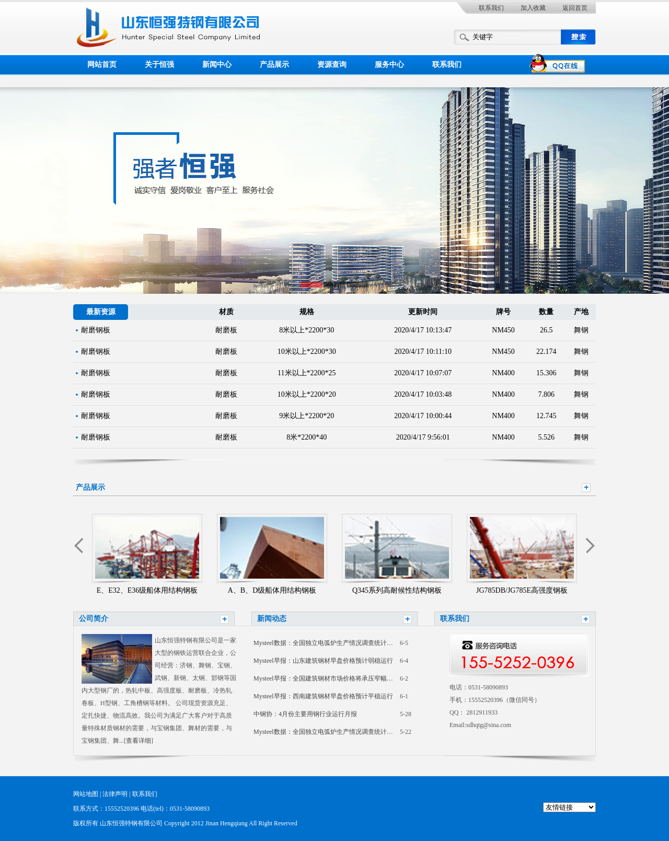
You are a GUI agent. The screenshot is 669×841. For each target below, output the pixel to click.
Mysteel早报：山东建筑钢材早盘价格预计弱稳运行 (323, 660)
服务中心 (389, 64)
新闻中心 (217, 64)
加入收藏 (533, 7)
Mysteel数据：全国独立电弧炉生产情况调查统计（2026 (329, 643)
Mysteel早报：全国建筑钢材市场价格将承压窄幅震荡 (326, 678)
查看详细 (138, 740)
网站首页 (102, 64)
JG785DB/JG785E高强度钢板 (522, 590)
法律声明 (115, 794)
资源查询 (332, 64)
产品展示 (274, 64)
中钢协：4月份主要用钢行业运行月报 (305, 714)
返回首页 (574, 7)
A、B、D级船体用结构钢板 (272, 590)
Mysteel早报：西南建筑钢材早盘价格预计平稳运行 (323, 696)
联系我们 (491, 7)
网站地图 (85, 794)
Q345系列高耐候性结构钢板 (397, 590)
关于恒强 (159, 64)
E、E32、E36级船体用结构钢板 (147, 590)
